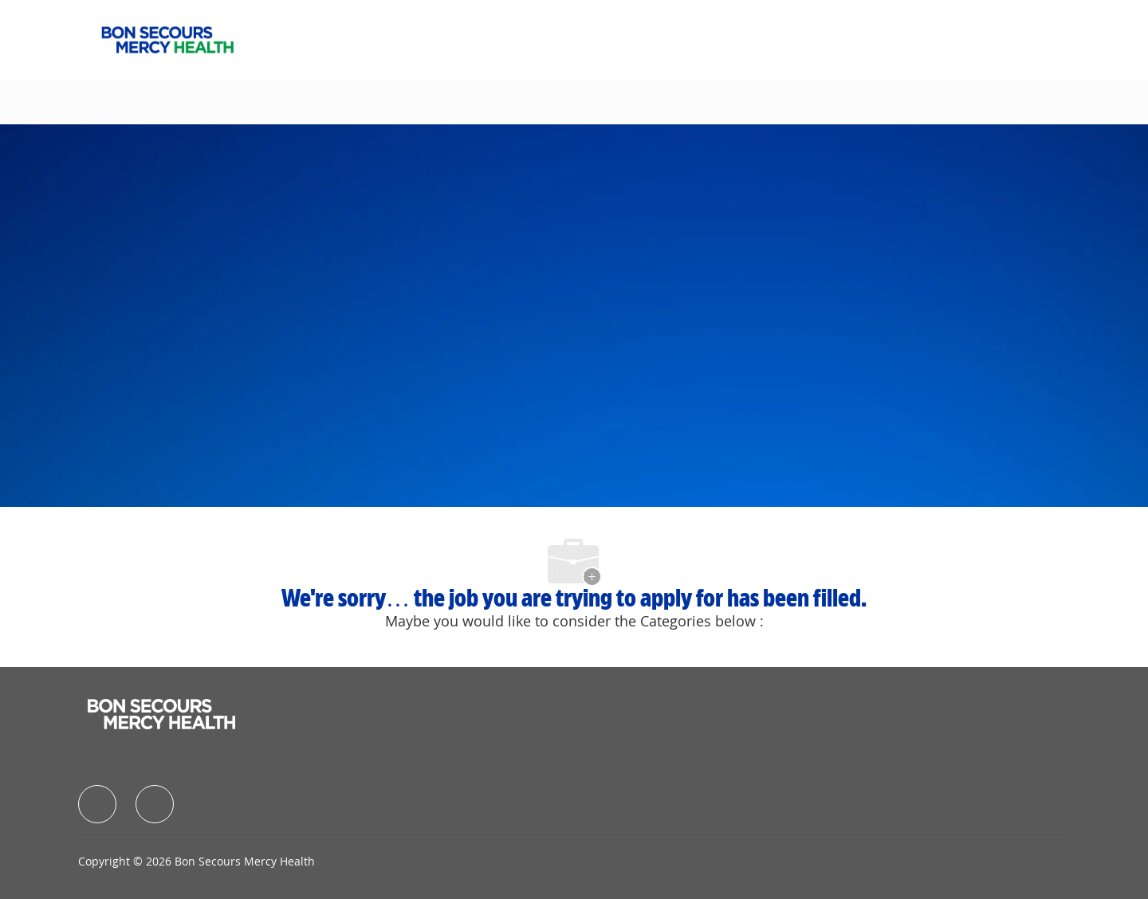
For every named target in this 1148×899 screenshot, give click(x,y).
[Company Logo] (167, 38)
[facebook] (97, 804)
